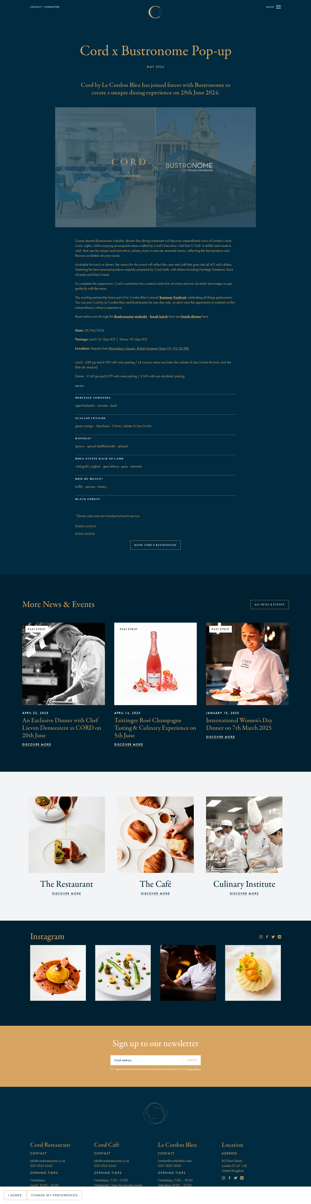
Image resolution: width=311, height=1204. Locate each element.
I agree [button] (15, 1195)
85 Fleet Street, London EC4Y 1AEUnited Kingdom (234, 1165)
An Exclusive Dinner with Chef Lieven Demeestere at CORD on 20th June (61, 727)
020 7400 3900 (169, 1165)
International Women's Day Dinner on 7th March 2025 (239, 724)
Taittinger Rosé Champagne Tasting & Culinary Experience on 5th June (155, 727)
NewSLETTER (51, 7)
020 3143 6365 (41, 1165)
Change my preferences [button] (54, 1195)
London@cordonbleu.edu (175, 1160)
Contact (35, 7)
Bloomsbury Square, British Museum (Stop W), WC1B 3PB (149, 348)
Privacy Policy (193, 1069)
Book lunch (85, 525)
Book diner (85, 533)
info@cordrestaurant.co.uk (47, 1160)
